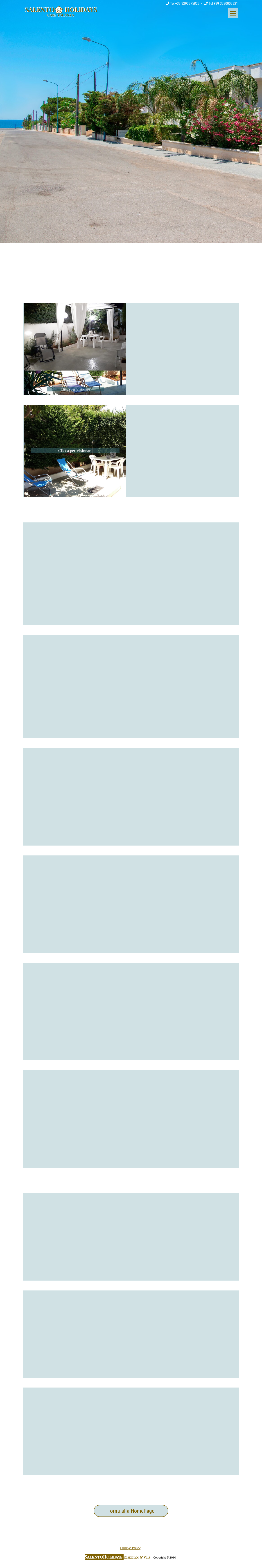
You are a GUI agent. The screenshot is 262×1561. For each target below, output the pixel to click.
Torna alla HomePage (131, 1511)
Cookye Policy (130, 1547)
